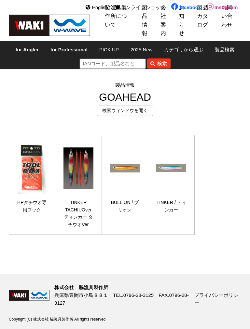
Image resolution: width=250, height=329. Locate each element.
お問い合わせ (226, 16)
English (97, 7)
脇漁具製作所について (116, 16)
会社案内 (163, 20)
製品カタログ (202, 16)
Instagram (222, 7)
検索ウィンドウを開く (125, 110)
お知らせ (181, 20)
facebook (186, 7)
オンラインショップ (139, 7)
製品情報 (144, 20)
